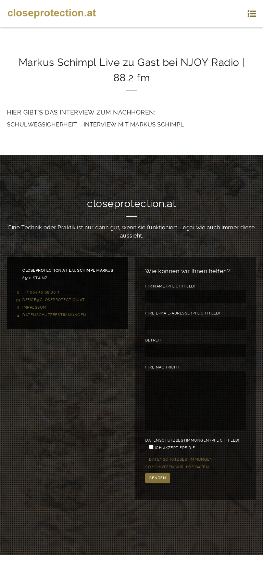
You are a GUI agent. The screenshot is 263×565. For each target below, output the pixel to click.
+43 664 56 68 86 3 (40, 292)
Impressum (34, 307)
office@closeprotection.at (53, 300)
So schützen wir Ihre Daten (177, 477)
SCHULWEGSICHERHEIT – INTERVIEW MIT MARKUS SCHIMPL (95, 124)
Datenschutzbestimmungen (54, 315)
